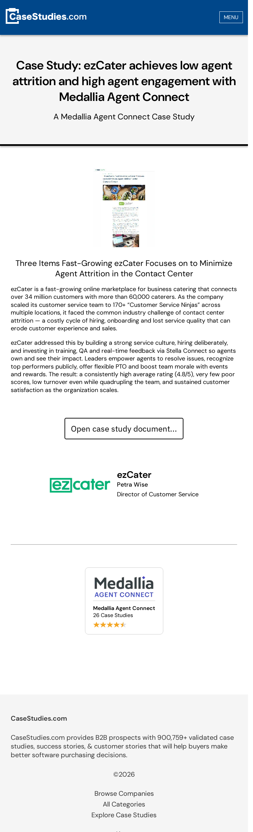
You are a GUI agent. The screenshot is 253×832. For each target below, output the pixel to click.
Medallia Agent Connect (105, 116)
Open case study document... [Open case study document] (124, 428)
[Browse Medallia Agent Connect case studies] (124, 600)
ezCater (134, 474)
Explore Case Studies (124, 815)
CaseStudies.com (39, 718)
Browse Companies (124, 793)
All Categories (124, 804)
